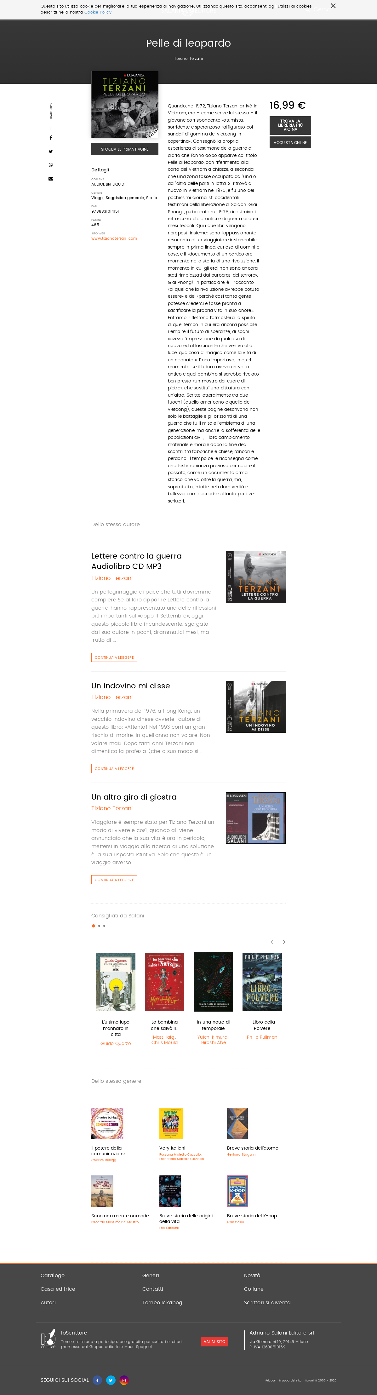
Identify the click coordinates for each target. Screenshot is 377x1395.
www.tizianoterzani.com (114, 238)
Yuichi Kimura (212, 1037)
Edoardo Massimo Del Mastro (115, 1222)
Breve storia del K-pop (252, 1216)
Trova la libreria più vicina (290, 125)
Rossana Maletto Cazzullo (180, 1154)
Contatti (152, 1289)
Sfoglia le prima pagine (125, 149)
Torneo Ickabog (162, 1302)
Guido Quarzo (115, 1044)
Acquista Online (290, 143)
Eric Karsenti (169, 1228)
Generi (150, 1275)
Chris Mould (164, 1043)
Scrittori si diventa (267, 1302)
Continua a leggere (114, 657)
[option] (115, 999)
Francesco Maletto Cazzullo (181, 1159)
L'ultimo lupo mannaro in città (116, 1028)
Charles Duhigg (103, 1160)
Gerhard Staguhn (241, 1154)
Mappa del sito (290, 1380)
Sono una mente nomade (120, 1216)
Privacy (271, 1380)
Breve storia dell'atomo (252, 1148)
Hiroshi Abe (213, 1043)
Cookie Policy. (98, 12)
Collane (254, 1289)
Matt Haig (163, 1037)
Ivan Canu (235, 1222)
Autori (48, 1302)
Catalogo (53, 1275)
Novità (252, 1275)
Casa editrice (58, 1289)
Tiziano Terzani (188, 58)
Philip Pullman (262, 1037)
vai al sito (214, 1342)
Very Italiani (172, 1148)
